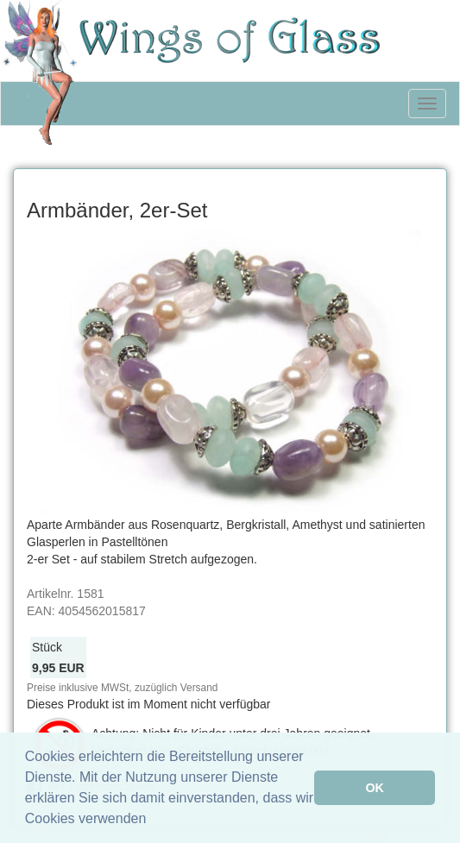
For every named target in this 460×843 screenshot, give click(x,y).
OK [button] (374, 788)
